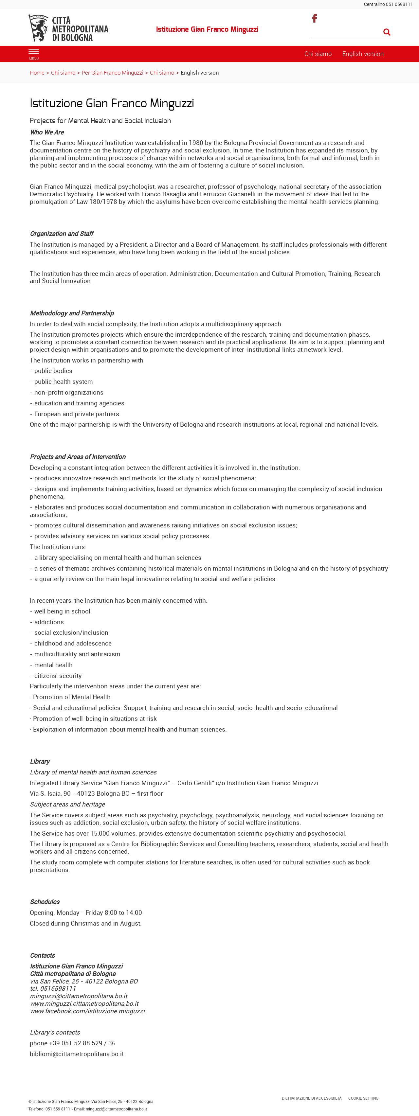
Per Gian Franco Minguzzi (112, 72)
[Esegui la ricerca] (387, 32)
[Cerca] (351, 32)
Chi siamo (63, 72)
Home (37, 72)
